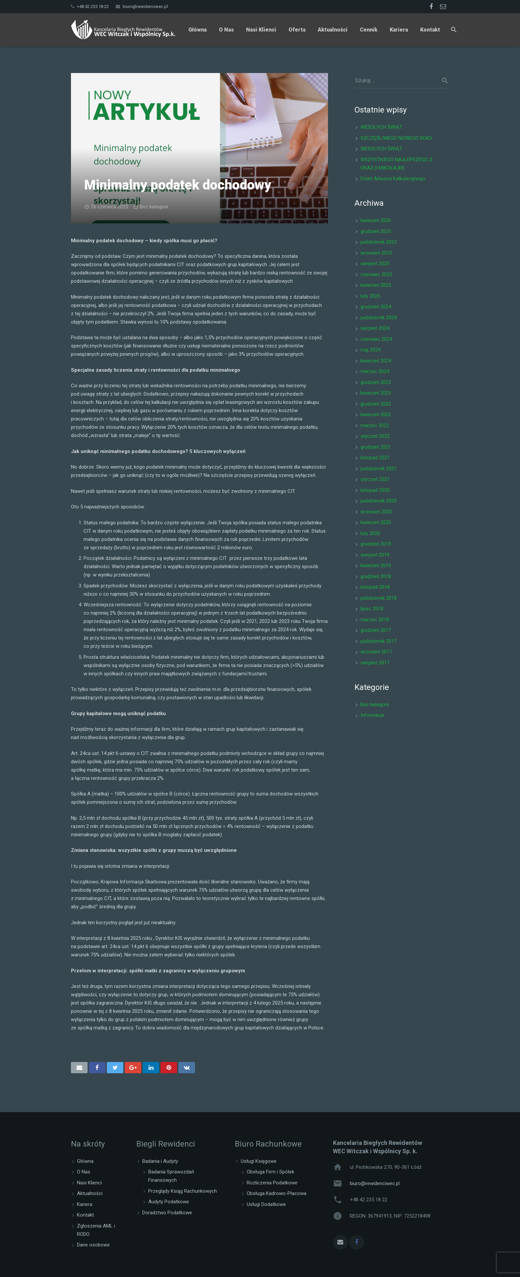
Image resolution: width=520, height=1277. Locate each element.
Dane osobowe (93, 1245)
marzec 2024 (374, 371)
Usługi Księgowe (259, 1161)
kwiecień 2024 (375, 361)
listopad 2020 (375, 490)
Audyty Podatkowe (168, 1202)
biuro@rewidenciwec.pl (145, 6)
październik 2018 (378, 598)
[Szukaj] (454, 30)
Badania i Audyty (160, 1161)
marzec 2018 (374, 620)
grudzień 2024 (375, 307)
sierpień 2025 (374, 263)
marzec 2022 (374, 425)
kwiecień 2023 (375, 393)
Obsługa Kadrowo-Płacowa (276, 1193)
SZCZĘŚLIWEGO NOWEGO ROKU (396, 138)
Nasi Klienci (89, 1183)
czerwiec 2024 (376, 339)
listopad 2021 (375, 458)
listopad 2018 (375, 587)
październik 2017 (378, 641)
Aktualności (89, 1193)
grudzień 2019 (375, 544)
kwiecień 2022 (375, 414)
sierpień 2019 (374, 555)
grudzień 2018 (375, 576)
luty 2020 (370, 533)
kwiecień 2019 (375, 565)
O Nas (83, 1172)
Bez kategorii (154, 207)
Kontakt (85, 1215)
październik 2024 (378, 318)
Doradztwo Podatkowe (167, 1213)
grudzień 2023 (375, 382)
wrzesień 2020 (376, 512)
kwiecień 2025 (375, 285)
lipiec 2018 (371, 609)
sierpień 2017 (374, 663)
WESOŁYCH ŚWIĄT (381, 127)
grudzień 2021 (375, 447)
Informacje (372, 715)
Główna (85, 1161)
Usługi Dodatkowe (266, 1204)
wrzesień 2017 (376, 652)
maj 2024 (370, 350)
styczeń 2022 (375, 436)
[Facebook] (431, 7)
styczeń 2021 (375, 479)
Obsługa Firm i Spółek (270, 1172)
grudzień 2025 (375, 231)
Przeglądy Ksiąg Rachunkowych (182, 1191)
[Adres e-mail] (340, 1242)
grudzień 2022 (375, 404)
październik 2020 (378, 501)
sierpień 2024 (374, 328)
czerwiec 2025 (376, 274)
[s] (402, 80)
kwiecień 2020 (375, 522)
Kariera (84, 1204)
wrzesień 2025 (376, 253)
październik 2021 (378, 469)
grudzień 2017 (375, 630)
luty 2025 (370, 296)
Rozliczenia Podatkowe (272, 1183)
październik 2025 (378, 242)
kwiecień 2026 (375, 220)
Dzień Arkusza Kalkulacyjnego (392, 179)
